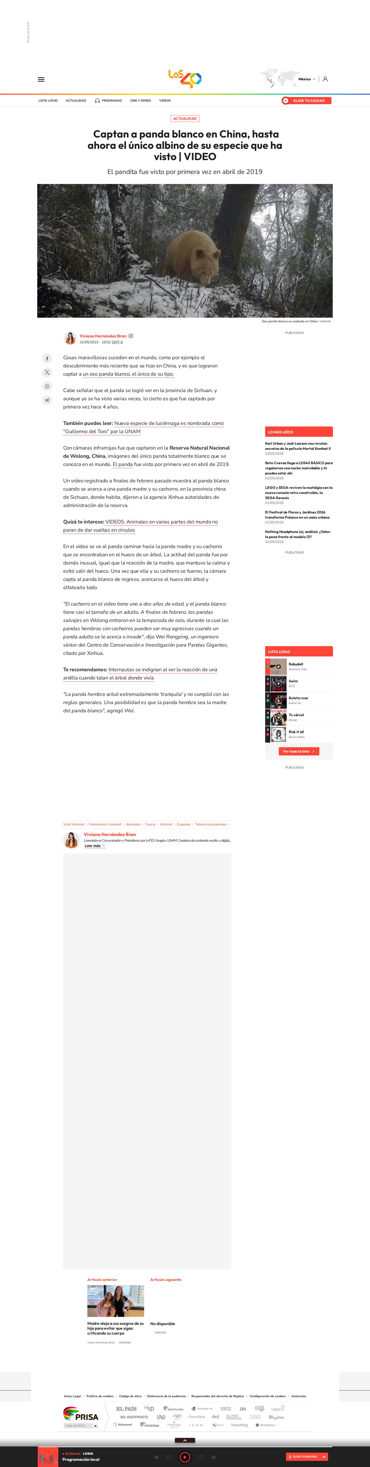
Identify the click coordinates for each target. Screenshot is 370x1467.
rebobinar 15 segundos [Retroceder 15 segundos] (168, 1457)
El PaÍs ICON (196, 1423)
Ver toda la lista (296, 751)
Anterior (156, 1457)
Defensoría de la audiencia (166, 1396)
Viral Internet (73, 824)
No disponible (162, 1323)
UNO (161, 1415)
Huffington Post (133, 1415)
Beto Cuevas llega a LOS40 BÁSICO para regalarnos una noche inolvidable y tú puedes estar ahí (299, 468)
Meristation (264, 1423)
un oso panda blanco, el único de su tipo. (128, 374)
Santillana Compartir (202, 1409)
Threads (211, 1362)
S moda (217, 1423)
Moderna (148, 1423)
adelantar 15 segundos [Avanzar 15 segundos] (201, 1457)
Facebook (47, 358)
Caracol (276, 1409)
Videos (165, 101)
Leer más (92, 846)
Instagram (180, 1362)
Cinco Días (196, 1415)
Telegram (47, 400)
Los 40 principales (151, 1409)
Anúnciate (298, 1396)
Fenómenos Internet (105, 824)
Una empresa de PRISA (80, 1413)
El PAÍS (126, 1409)
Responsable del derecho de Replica (217, 1396)
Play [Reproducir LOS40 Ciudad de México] (185, 1457)
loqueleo (240, 1423)
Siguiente (214, 1457)
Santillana (175, 1409)
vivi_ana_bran (131, 336)
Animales (133, 824)
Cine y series (140, 101)
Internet (166, 824)
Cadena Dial (215, 1415)
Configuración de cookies (268, 1396)
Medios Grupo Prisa (80, 1426)
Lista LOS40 (48, 101)
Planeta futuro (253, 1415)
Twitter (47, 372)
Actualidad (76, 101)
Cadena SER (224, 1409)
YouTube (169, 1362)
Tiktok (159, 1362)
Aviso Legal (72, 1396)
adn (257, 1409)
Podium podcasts (173, 1423)
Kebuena (271, 1415)
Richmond (123, 1423)
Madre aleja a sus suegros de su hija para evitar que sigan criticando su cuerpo (115, 1328)
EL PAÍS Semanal (234, 1415)
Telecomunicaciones (211, 824)
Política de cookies (100, 1396)
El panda (123, 464)
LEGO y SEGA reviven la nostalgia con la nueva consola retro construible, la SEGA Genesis (298, 492)
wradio (176, 1415)
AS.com (241, 1409)
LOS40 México (185, 79)
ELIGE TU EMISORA (305, 1456)
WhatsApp (47, 386)
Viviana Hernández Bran (103, 335)
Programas (112, 101)
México (305, 79)
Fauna (150, 824)
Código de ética (130, 1396)
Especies (184, 824)
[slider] (185, 1446)
